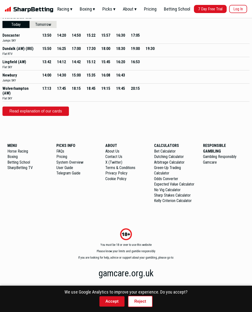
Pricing (150, 9)
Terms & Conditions (120, 167)
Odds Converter (166, 178)
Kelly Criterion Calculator (173, 200)
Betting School (177, 9)
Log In (238, 9)
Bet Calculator (165, 151)
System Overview (69, 162)
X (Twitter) (113, 162)
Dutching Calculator (169, 156)
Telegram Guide (68, 173)
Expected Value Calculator (174, 184)
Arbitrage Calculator (169, 162)
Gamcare (210, 162)
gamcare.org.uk (126, 273)
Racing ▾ (64, 9)
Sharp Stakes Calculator (172, 195)
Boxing (12, 156)
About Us (112, 151)
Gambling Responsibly (219, 156)
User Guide (64, 167)
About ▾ (130, 9)
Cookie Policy (115, 178)
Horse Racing (17, 151)
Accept (111, 301)
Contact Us (113, 156)
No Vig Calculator (167, 189)
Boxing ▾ (87, 9)
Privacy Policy (116, 173)
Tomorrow (43, 24)
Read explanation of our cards (35, 111)
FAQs (60, 151)
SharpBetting (33, 9)
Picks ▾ (108, 9)
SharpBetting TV (20, 167)
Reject (140, 301)
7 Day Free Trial (210, 9)
